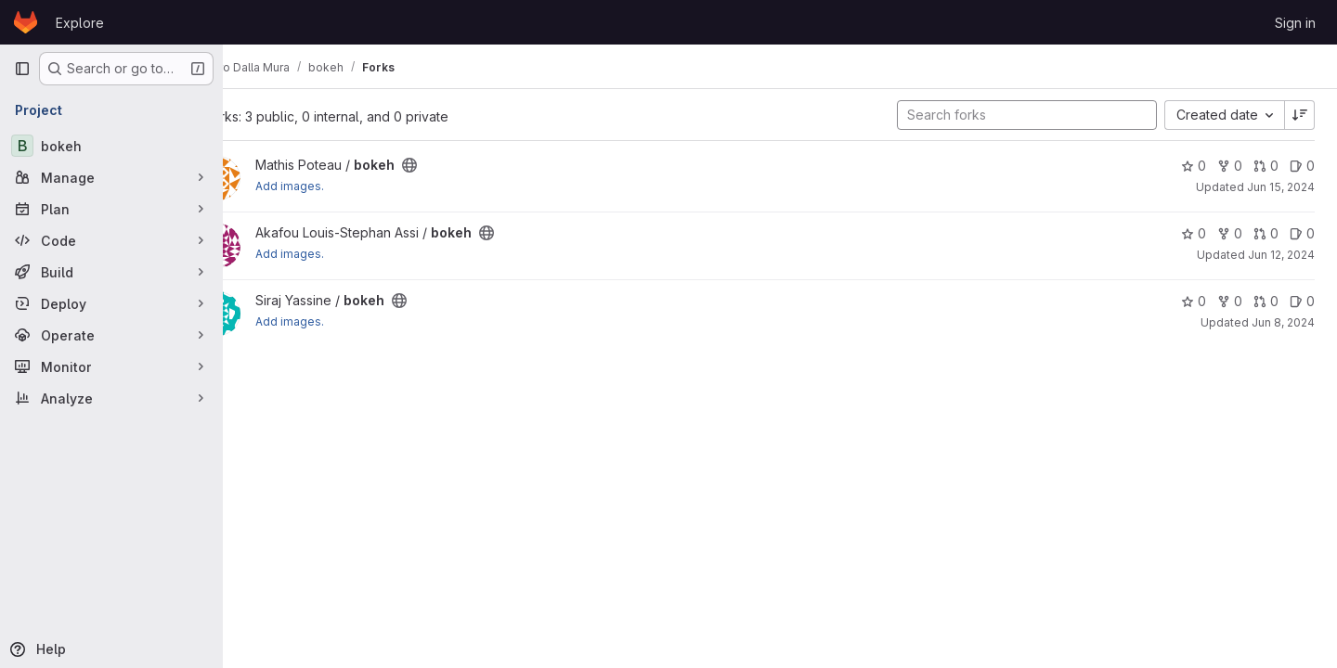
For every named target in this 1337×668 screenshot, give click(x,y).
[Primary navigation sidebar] (22, 69)
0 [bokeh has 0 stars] (1193, 165)
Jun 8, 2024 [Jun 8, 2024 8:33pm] (1283, 322)
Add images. (339, 186)
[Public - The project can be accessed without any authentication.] (458, 165)
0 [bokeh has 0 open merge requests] (1266, 165)
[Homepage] (25, 22)
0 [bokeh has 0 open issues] (1302, 165)
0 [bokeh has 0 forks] (1229, 165)
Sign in (1295, 23)
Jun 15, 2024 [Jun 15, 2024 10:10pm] (1281, 187)
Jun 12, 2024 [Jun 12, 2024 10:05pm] (1281, 255)
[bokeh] (111, 146)
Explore (80, 23)
